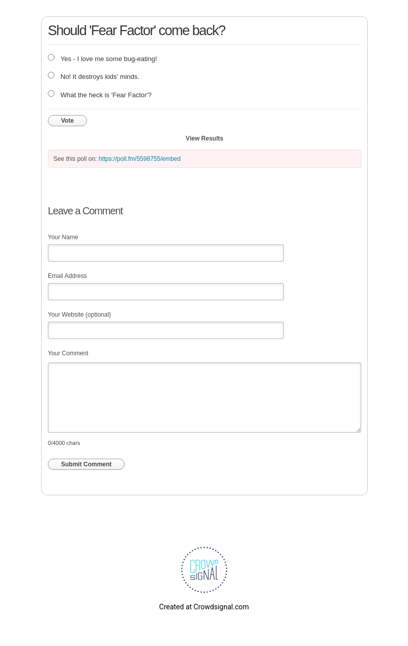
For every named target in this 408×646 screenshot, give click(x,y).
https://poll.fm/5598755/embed (140, 158)
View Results (204, 138)
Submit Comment (86, 464)
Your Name (63, 237)
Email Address (67, 275)
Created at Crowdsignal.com (204, 607)
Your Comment (68, 353)
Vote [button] (67, 120)
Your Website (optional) (79, 314)
